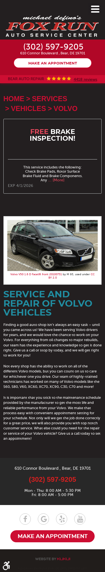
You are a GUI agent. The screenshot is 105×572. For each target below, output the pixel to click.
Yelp (61, 519)
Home (13, 99)
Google (43, 519)
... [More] (55, 180)
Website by (53, 559)
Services (49, 99)
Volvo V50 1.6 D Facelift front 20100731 (36, 274)
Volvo (65, 108)
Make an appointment (52, 63)
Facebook (25, 519)
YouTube (79, 519)
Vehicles (28, 108)
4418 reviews (85, 80)
